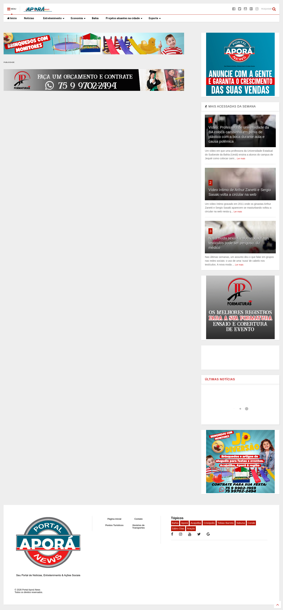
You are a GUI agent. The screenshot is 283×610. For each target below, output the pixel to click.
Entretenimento (53, 18)
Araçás (191, 528)
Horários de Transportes (138, 526)
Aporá (184, 523)
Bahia (95, 18)
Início (12, 18)
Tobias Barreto (225, 523)
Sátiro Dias (178, 528)
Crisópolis (209, 523)
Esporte (155, 18)
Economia (78, 18)
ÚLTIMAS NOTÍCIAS (220, 379)
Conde (251, 523)
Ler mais (241, 158)
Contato (138, 519)
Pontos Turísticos (114, 525)
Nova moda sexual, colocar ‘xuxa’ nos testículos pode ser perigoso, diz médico (238, 243)
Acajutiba (196, 523)
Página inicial (114, 519)
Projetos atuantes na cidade (124, 18)
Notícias (29, 18)
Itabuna (240, 523)
